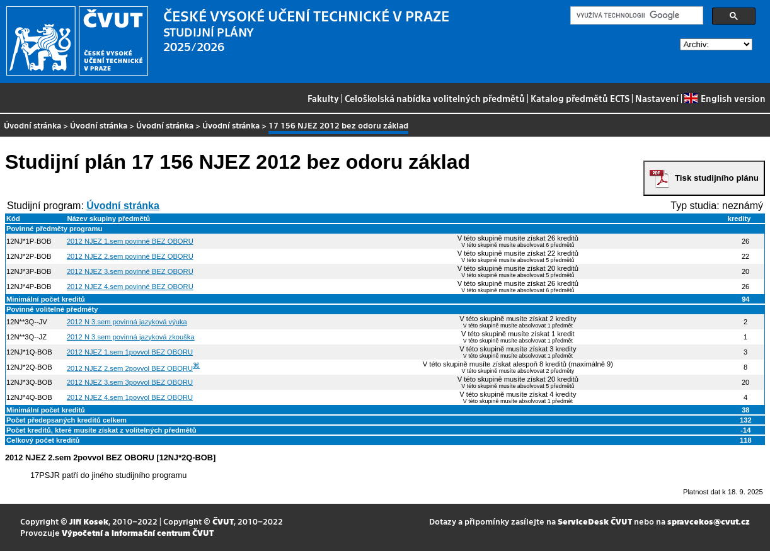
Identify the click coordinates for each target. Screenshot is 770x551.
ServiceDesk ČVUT (595, 521)
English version (724, 98)
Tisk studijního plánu (717, 178)
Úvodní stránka (32, 125)
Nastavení (657, 98)
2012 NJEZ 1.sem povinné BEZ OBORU (130, 241)
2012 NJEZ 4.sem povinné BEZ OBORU (130, 286)
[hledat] (635, 15)
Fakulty (323, 98)
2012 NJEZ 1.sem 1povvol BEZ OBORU (130, 352)
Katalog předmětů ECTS (580, 98)
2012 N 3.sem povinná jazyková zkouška (131, 337)
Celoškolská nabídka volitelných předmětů (435, 98)
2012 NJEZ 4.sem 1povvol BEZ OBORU (130, 397)
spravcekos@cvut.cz (708, 521)
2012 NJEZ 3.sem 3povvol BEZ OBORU (130, 382)
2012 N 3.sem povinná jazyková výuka (127, 322)
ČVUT (223, 521)
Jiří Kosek (88, 521)
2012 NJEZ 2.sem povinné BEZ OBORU (130, 256)
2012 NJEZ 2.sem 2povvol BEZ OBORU (130, 368)
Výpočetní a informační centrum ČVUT (138, 532)
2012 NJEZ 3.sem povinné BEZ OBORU (130, 271)
